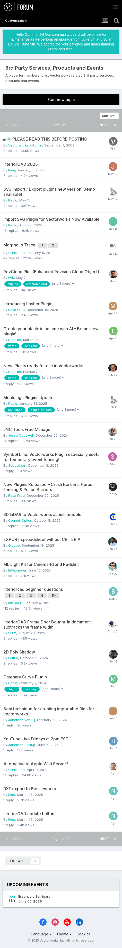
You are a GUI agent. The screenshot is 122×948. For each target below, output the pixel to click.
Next (104, 125)
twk (11, 277)
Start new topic (61, 99)
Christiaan (16, 253)
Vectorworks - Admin (25, 145)
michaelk (15, 603)
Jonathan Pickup (21, 745)
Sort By (109, 115)
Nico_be (14, 340)
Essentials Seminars (34, 896)
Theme (64, 934)
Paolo (12, 200)
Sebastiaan (17, 465)
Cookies (83, 934)
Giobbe (14, 545)
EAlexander (17, 570)
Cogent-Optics (20, 520)
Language (41, 934)
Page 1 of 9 (60, 125)
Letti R (13, 658)
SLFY (12, 633)
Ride (11, 170)
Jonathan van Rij (21, 720)
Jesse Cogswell (21, 435)
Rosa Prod (16, 310)
